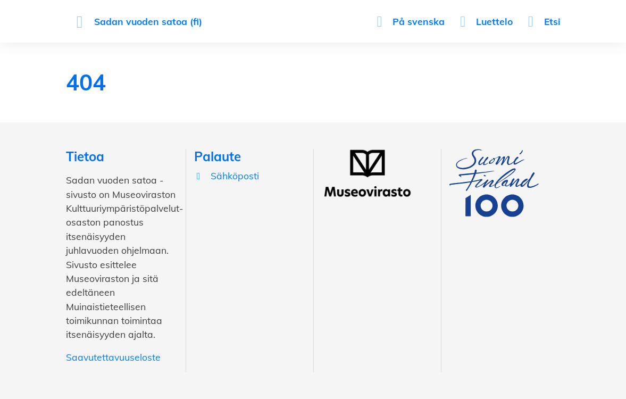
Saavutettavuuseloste (113, 357)
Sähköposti (226, 175)
